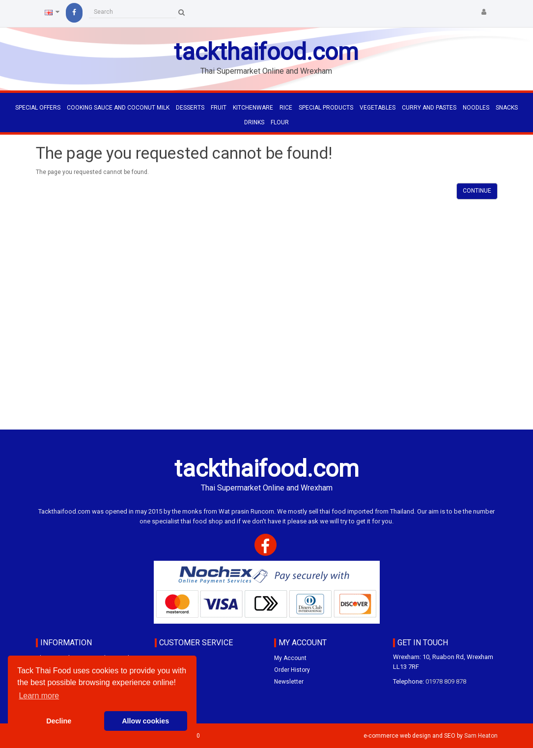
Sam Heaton (481, 735)
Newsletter (289, 681)
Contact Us (170, 658)
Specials (166, 669)
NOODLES (476, 107)
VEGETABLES (377, 107)
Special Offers (37, 107)
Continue (477, 190)
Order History (292, 669)
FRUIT (218, 107)
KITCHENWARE (253, 107)
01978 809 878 (445, 681)
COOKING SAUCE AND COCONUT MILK (118, 107)
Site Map (166, 681)
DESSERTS (190, 107)
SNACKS (507, 107)
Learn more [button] (39, 695)
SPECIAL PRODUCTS (326, 107)
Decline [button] (58, 721)
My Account (290, 658)
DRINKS (254, 122)
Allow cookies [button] (145, 721)
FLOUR (280, 122)
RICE (286, 107)
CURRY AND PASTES (429, 107)
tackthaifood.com (266, 52)
